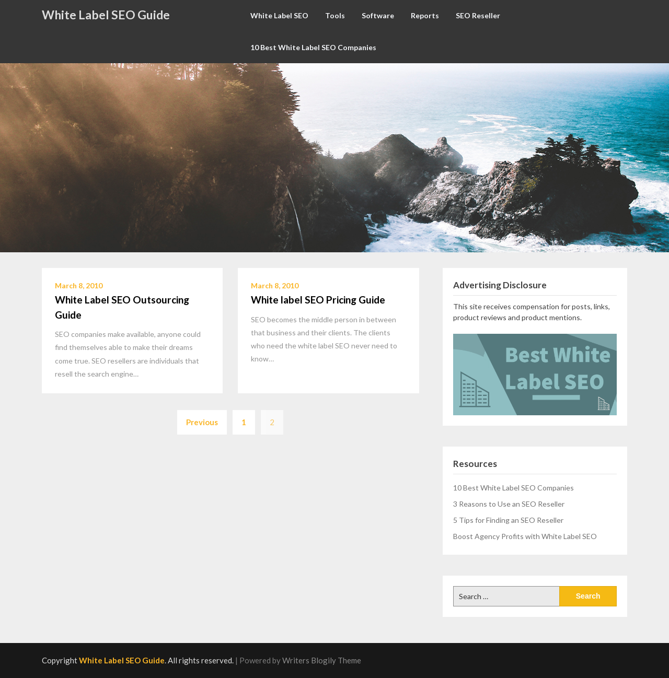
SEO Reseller (478, 15)
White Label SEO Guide (106, 14)
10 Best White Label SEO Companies (313, 47)
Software (378, 15)
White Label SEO (279, 15)
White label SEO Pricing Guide (318, 300)
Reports (425, 15)
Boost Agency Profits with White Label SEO (525, 536)
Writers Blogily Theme (321, 660)
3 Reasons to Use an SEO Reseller (508, 503)
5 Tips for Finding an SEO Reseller (508, 520)
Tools (335, 15)
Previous (202, 422)
